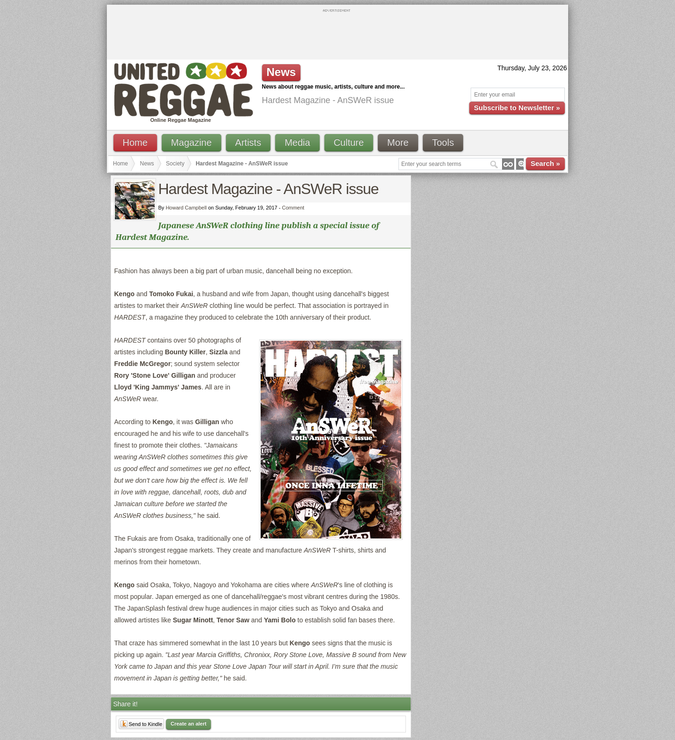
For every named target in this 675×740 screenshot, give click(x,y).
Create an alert (188, 723)
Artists (248, 142)
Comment (293, 207)
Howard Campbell (185, 207)
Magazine (191, 142)
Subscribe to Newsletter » (517, 108)
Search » (545, 163)
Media (297, 142)
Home (135, 142)
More (398, 142)
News (147, 163)
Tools (443, 142)
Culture (349, 142)
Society (175, 163)
